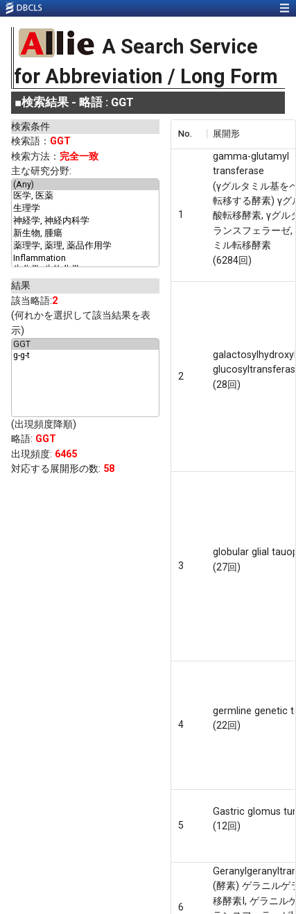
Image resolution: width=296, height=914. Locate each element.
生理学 (85, 209)
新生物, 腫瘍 (85, 234)
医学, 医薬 (85, 196)
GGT (85, 344)
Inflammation (85, 258)
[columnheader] (188, 134)
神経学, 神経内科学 (85, 221)
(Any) (85, 184)
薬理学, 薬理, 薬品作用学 (85, 246)
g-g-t (85, 355)
